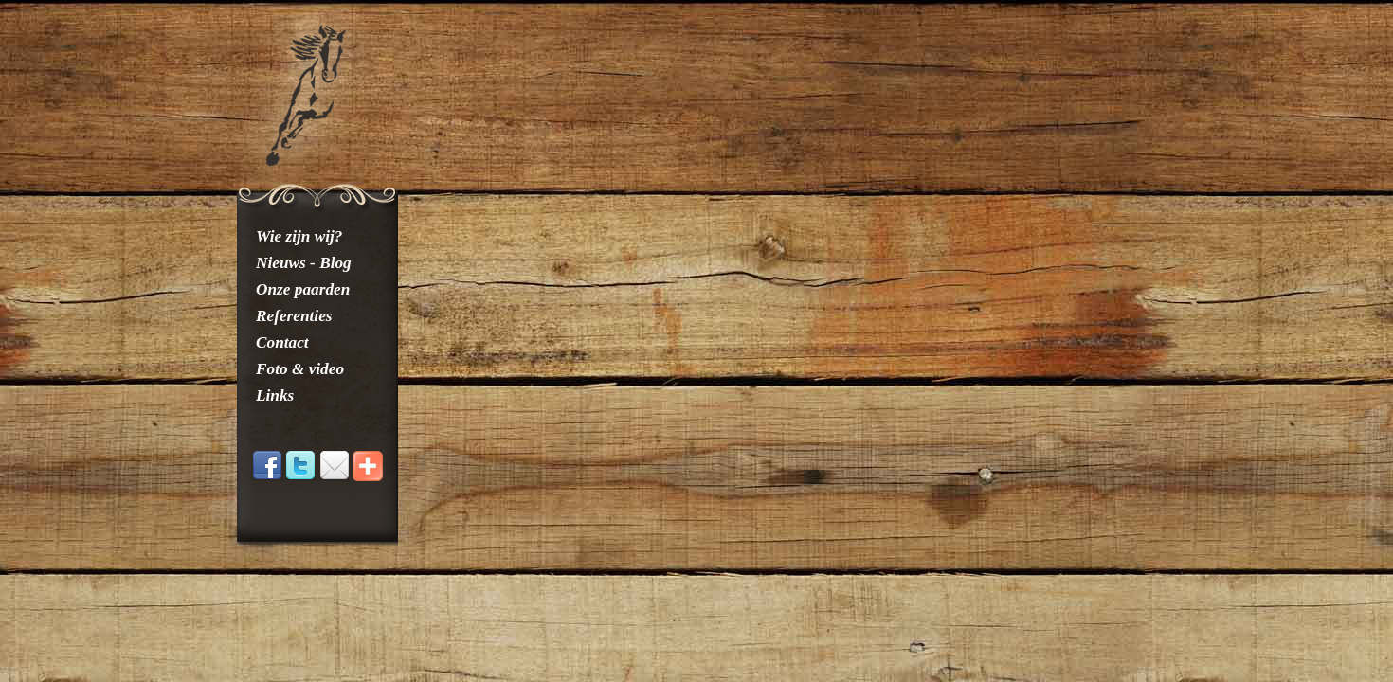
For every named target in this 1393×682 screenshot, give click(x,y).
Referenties (294, 316)
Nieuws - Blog (304, 263)
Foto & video (300, 369)
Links (275, 395)
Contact (282, 342)
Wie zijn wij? (299, 236)
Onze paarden (303, 289)
